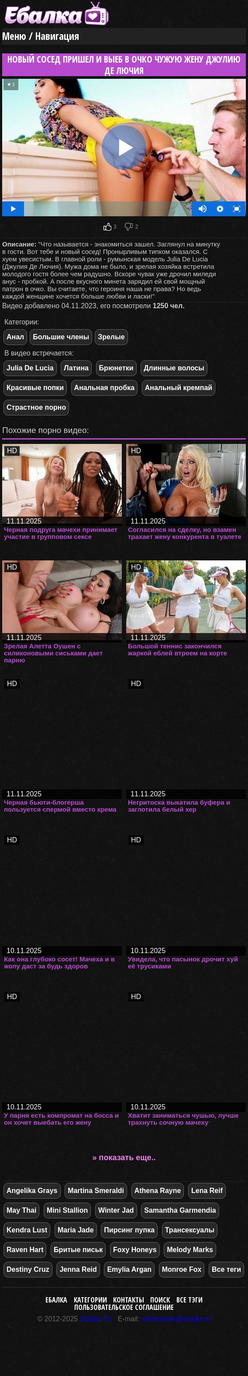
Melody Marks (190, 1249)
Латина (76, 368)
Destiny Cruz (28, 1269)
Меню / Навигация (40, 36)
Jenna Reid (77, 1269)
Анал (15, 337)
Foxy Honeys (135, 1249)
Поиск (160, 1300)
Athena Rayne (157, 1190)
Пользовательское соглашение (124, 1307)
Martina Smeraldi (96, 1190)
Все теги (226, 1269)
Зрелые (111, 337)
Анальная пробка (104, 387)
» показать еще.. (124, 1157)
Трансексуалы (189, 1230)
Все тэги (189, 1300)
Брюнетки (116, 368)
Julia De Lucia (30, 368)
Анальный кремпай (178, 387)
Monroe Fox (182, 1269)
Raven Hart (25, 1249)
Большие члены (61, 337)
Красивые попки (35, 387)
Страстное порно (36, 407)
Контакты (128, 1300)
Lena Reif (207, 1190)
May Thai (21, 1210)
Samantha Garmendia (180, 1210)
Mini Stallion (67, 1210)
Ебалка (56, 1300)
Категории (90, 1300)
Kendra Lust (27, 1230)
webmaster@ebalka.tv (176, 1319)
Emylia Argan (129, 1269)
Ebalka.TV (96, 1319)
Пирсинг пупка (129, 1230)
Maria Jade (76, 1230)
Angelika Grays (32, 1190)
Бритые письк (78, 1249)
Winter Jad (116, 1210)
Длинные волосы (174, 368)
